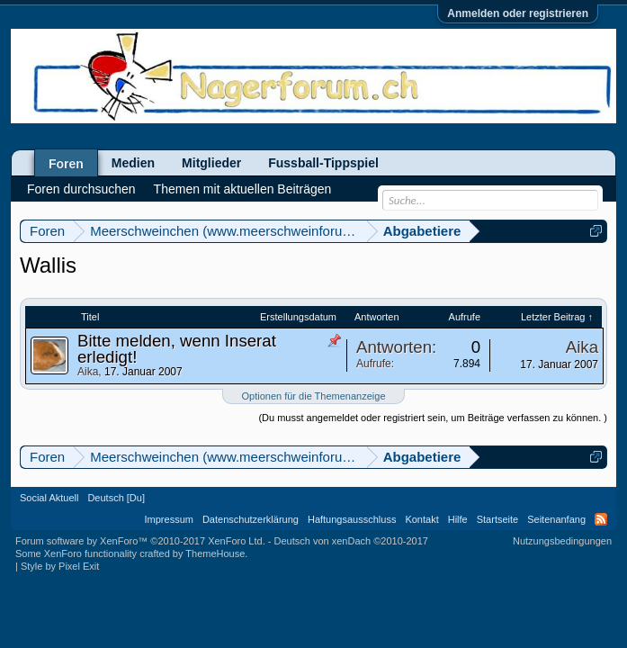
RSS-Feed (601, 519)
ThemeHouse (215, 553)
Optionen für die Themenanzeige (313, 396)
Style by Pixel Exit (60, 566)
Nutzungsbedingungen (562, 541)
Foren (66, 164)
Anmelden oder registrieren (517, 13)
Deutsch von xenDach (351, 541)
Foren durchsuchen (81, 189)
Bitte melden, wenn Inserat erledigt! (176, 348)
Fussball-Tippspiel (323, 163)
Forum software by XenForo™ (140, 541)
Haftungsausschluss (352, 519)
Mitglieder (211, 163)
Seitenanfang (556, 519)
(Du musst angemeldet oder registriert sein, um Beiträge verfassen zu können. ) (432, 417)
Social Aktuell (49, 497)
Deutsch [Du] (116, 497)
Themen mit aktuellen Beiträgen (243, 189)
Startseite (497, 519)
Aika (87, 371)
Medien (133, 163)
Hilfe (458, 519)
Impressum (169, 519)
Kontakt (421, 519)
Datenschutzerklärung (250, 519)
